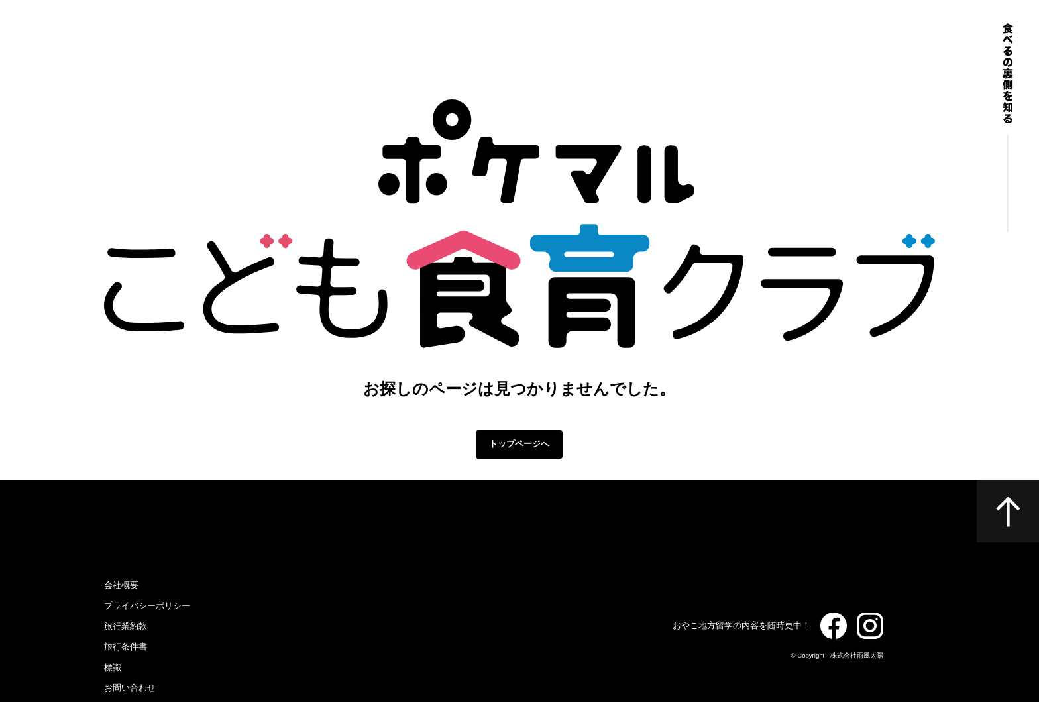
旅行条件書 (125, 647)
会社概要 (121, 585)
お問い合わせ (130, 688)
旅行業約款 (125, 626)
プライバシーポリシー (147, 606)
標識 (112, 667)
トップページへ (519, 444)
